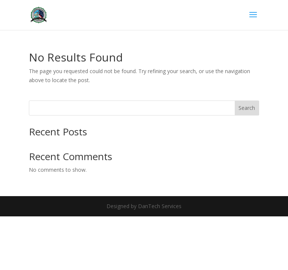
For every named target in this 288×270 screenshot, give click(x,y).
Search (246, 107)
